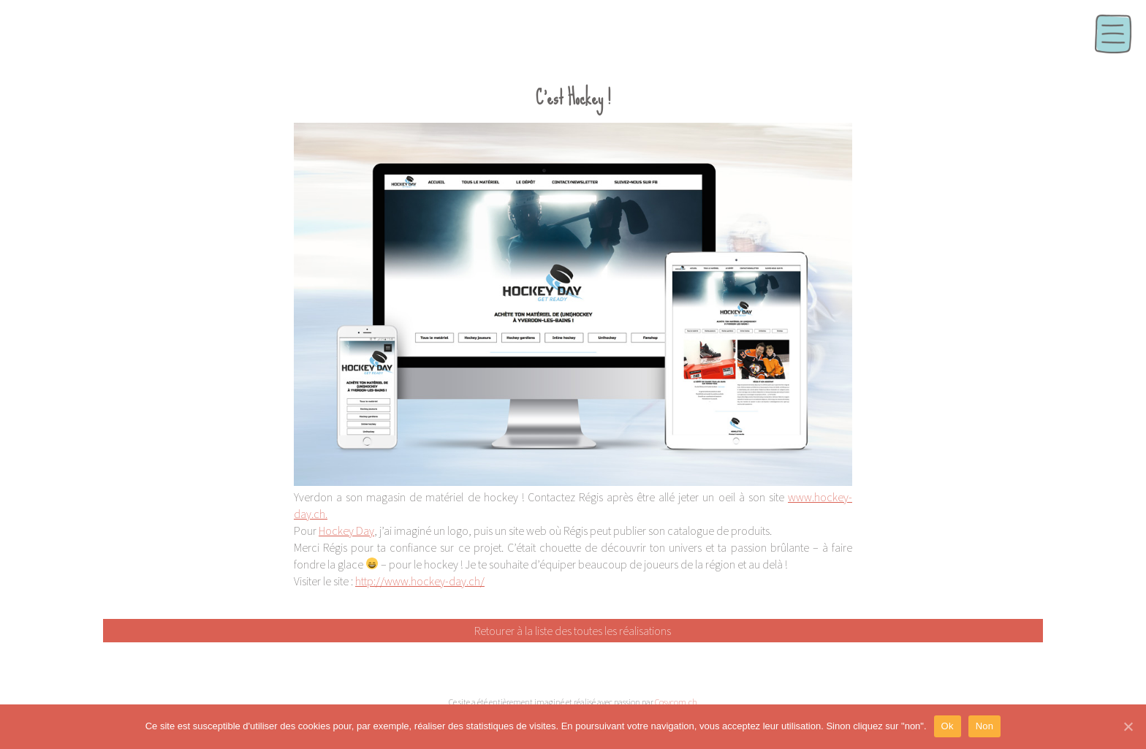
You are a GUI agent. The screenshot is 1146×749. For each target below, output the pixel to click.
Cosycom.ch (676, 701)
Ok (947, 726)
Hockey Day (346, 530)
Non (985, 726)
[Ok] (1127, 726)
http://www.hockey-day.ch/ (420, 581)
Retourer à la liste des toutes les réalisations (572, 630)
